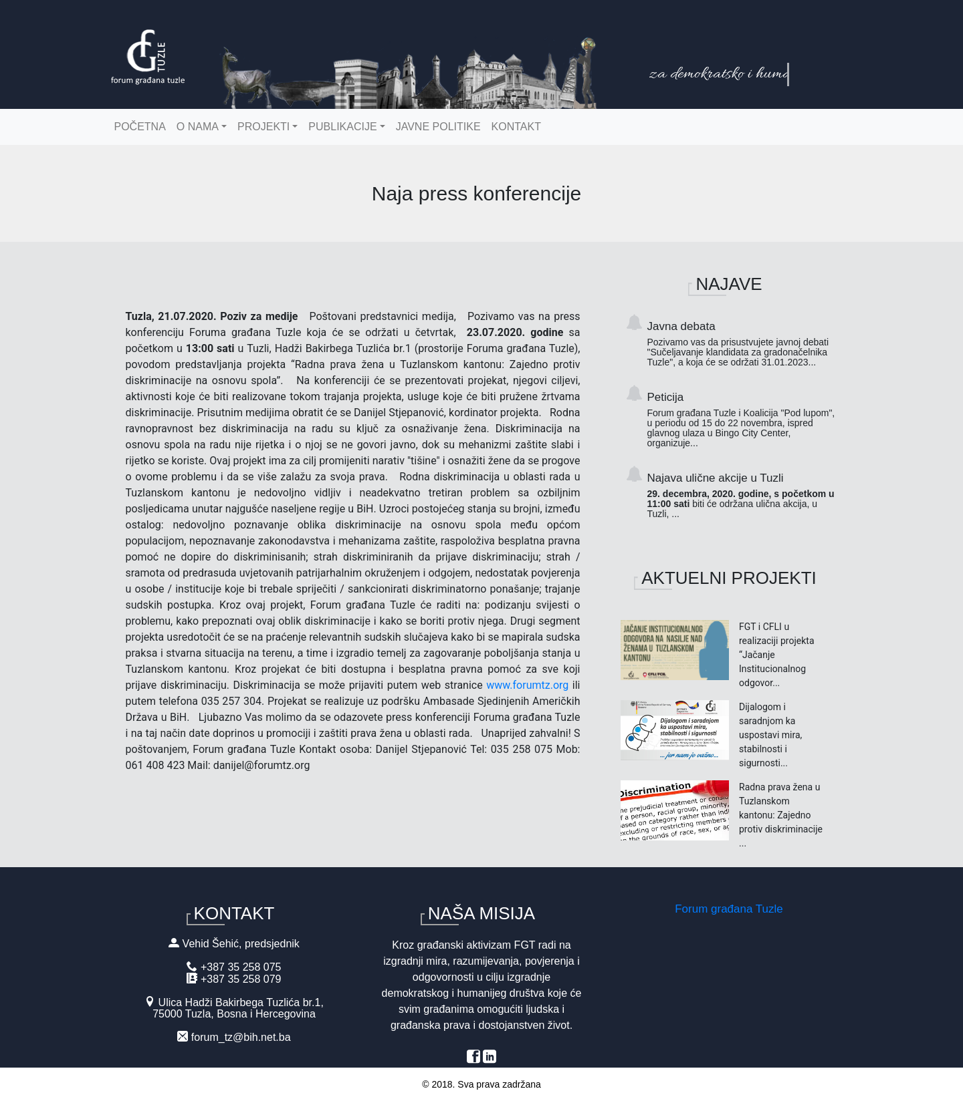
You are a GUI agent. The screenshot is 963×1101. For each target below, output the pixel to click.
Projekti (263, 126)
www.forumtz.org (527, 685)
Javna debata (742, 343)
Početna (140, 126)
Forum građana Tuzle (729, 909)
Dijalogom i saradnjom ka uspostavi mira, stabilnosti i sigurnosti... (770, 734)
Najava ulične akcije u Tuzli (742, 495)
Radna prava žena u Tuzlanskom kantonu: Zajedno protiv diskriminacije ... (781, 815)
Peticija (742, 419)
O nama (198, 126)
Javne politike (438, 126)
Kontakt (516, 126)
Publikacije (342, 126)
